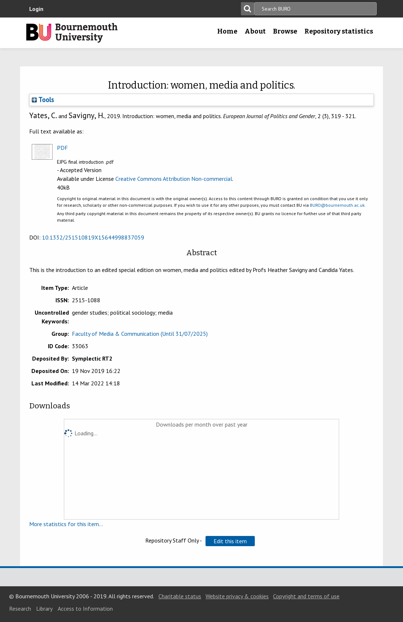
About (255, 31)
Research (20, 608)
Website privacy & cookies (237, 596)
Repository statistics (338, 31)
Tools (43, 99)
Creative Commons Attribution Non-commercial (173, 178)
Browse (285, 31)
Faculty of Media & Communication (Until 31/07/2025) (140, 333)
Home (227, 31)
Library (44, 608)
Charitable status (179, 596)
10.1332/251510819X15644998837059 (93, 237)
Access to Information (85, 608)
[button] (230, 541)
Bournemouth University (72, 33)
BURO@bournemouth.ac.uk (337, 205)
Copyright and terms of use (306, 596)
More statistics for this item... (66, 524)
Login (36, 8)
